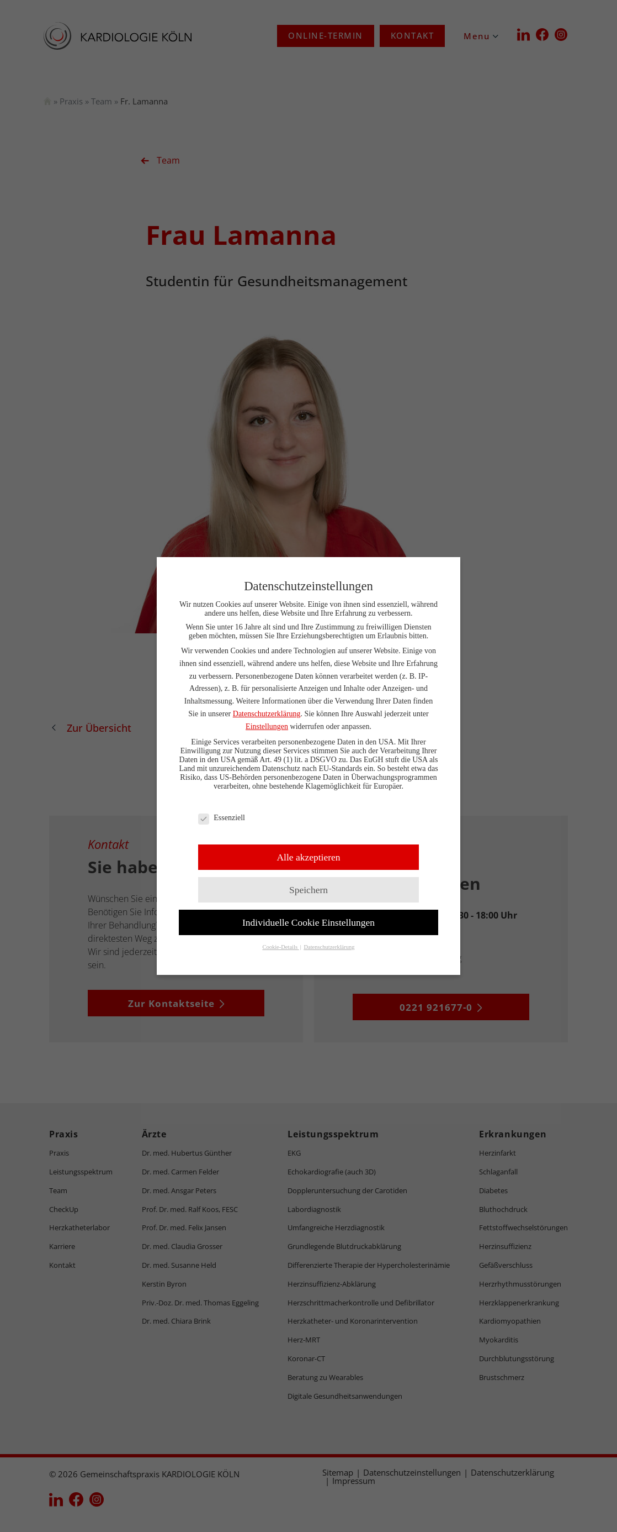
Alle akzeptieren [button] (308, 857)
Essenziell (221, 818)
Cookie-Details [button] (280, 947)
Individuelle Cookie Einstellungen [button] (308, 922)
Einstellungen (267, 726)
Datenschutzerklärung (267, 714)
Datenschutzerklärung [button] (329, 947)
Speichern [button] (308, 889)
